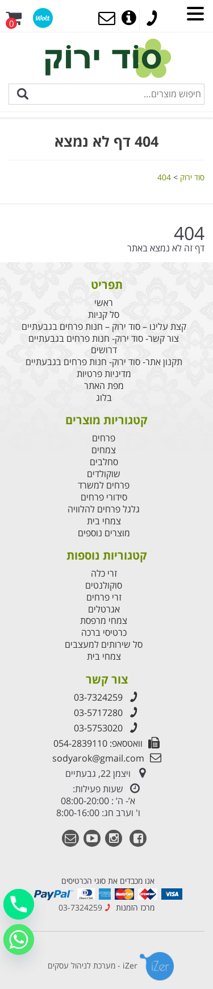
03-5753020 (107, 728)
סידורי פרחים (104, 497)
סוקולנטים (103, 585)
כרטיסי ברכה (104, 633)
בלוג (104, 398)
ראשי (103, 303)
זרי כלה (104, 574)
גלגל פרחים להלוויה (104, 509)
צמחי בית (104, 521)
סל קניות (103, 315)
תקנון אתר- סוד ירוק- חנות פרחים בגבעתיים (104, 362)
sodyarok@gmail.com (106, 758)
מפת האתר (104, 386)
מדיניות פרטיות (104, 374)
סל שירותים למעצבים (104, 645)
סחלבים (104, 462)
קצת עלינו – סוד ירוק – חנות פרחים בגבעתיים (104, 327)
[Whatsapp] (18, 939)
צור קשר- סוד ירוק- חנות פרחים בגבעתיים (103, 339)
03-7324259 (107, 697)
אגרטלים (104, 609)
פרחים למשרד (104, 485)
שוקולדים (103, 474)
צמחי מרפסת (103, 621)
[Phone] (18, 904)
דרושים (104, 350)
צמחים (103, 450)
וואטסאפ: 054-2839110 (106, 743)
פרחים (103, 438)
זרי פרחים (104, 597)
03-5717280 (107, 712)
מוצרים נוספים (104, 533)
